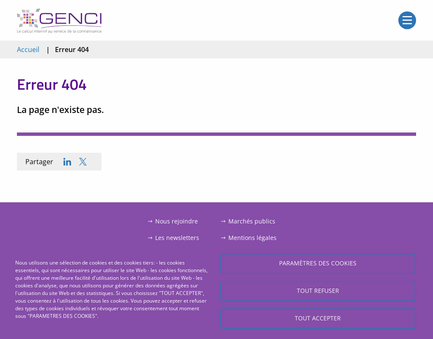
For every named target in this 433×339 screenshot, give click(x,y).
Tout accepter (318, 318)
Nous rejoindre (176, 221)
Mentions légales (252, 238)
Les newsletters (177, 238)
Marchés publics (251, 221)
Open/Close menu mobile (407, 20)
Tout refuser (318, 291)
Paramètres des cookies (317, 263)
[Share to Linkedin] (67, 161)
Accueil (28, 49)
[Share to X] (83, 161)
